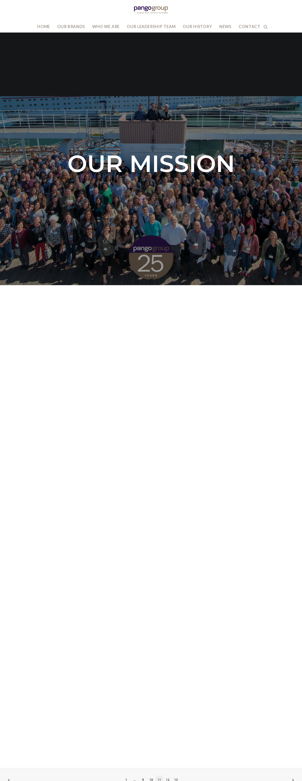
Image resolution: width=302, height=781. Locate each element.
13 (176, 716)
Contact (249, 26)
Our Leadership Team (151, 26)
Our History (197, 26)
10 (151, 716)
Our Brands (71, 26)
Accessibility (229, 747)
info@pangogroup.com (65, 761)
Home (43, 26)
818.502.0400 (56, 768)
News (225, 26)
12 (167, 716)
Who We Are (106, 26)
